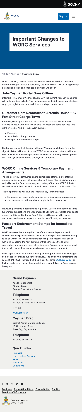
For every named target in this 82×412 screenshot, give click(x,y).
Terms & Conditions (23, 389)
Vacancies (18, 362)
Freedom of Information (14, 392)
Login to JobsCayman (24, 356)
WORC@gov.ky (63, 260)
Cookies (56, 389)
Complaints (18, 365)
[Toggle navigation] (73, 16)
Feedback (7, 389)
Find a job (17, 353)
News (15, 359)
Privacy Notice (42, 389)
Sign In (63, 16)
